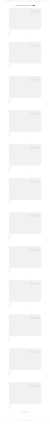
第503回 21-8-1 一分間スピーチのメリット (17, 418)
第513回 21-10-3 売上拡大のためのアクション (18, 67)
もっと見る (25, 424)
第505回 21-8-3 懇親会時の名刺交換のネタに (17, 348)
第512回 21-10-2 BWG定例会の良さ (16, 102)
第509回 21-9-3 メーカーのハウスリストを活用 (18, 207)
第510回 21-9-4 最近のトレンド (15, 172)
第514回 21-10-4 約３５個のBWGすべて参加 (17, 32)
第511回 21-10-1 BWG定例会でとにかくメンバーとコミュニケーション (22, 137)
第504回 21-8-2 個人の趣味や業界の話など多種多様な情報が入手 (21, 383)
